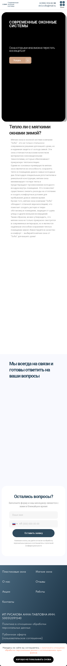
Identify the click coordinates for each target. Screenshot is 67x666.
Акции (6, 591)
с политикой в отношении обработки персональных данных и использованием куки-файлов (35, 650)
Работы (40, 591)
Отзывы (40, 581)
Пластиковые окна (14, 571)
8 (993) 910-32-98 (47, 3)
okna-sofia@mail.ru (47, 6)
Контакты (8, 602)
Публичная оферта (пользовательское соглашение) (22, 636)
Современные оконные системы (13, 4)
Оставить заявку (33, 533)
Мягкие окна (44, 571)
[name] (33, 515)
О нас (6, 581)
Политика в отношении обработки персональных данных (24, 625)
